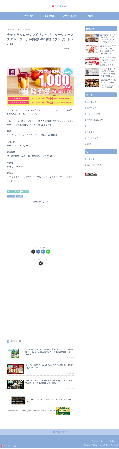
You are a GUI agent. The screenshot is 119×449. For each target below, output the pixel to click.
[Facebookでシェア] (38, 252)
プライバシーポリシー (98, 442)
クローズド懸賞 (93, 114)
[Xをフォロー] (41, 263)
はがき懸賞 (91, 108)
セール (90, 126)
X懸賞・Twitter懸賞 (95, 120)
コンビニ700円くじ (95, 165)
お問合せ (113, 442)
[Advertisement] (40, 57)
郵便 (89, 144)
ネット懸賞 (91, 102)
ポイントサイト (93, 138)
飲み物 (20, 196)
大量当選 (25, 191)
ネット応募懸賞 (13, 191)
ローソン (11, 196)
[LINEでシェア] (48, 252)
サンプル (90, 132)
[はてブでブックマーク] (43, 252)
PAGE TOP (59, 433)
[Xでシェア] (33, 252)
